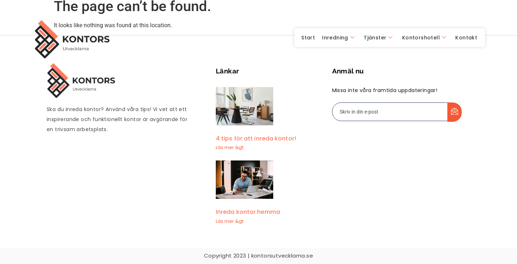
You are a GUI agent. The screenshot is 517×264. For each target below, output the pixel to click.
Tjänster (378, 37)
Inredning (338, 37)
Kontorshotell (424, 37)
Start (308, 37)
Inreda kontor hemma (248, 212)
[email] (390, 111)
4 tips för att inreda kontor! (256, 138)
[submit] (454, 112)
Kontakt (466, 37)
